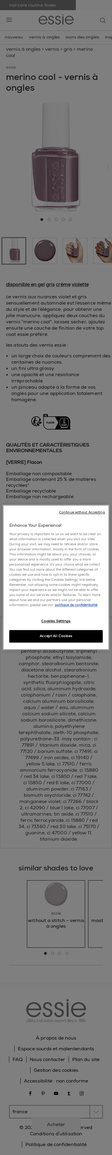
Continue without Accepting (82, 512)
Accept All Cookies (56, 636)
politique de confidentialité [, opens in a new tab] (76, 605)
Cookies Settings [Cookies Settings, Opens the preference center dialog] (55, 621)
